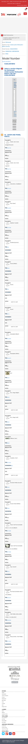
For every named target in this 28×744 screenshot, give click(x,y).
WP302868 (7, 250)
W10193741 (8, 169)
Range (3, 692)
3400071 (7, 314)
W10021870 (8, 358)
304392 (7, 289)
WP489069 (7, 292)
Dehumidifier (4, 720)
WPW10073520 (9, 465)
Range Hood (4, 706)
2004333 (7, 377)
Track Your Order (5, 728)
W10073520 (8, 462)
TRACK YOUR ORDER (22, 5)
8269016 (7, 571)
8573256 (7, 508)
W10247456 (8, 227)
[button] (13, 124)
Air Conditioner (4, 717)
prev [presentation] (14, 120)
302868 (7, 247)
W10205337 (8, 597)
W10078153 (8, 188)
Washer (3, 712)
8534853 (7, 397)
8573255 (7, 487)
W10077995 (8, 530)
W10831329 (8, 644)
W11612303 (8, 400)
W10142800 (8, 208)
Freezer (3, 697)
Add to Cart (14, 302)
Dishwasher (4, 694)
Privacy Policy (4, 727)
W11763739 (8, 511)
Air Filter (3, 719)
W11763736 (8, 490)
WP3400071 (8, 317)
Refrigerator (4, 698)
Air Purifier (4, 722)
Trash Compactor (5, 695)
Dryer (3, 710)
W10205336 (8, 620)
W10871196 (8, 623)
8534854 (7, 422)
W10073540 (8, 641)
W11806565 (8, 425)
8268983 (7, 443)
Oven (3, 701)
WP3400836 (8, 271)
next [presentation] (14, 122)
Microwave (4, 700)
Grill (2, 705)
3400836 (7, 268)
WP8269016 (8, 574)
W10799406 (8, 600)
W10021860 (8, 338)
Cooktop (3, 703)
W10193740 (8, 148)
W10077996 (8, 552)
